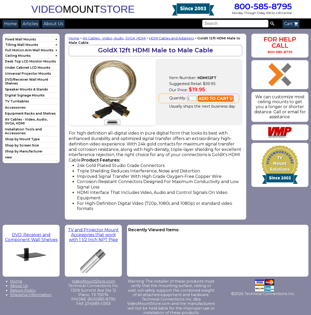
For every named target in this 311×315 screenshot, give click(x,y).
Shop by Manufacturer (24, 151)
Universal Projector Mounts (28, 73)
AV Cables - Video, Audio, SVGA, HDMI (114, 38)
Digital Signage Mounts (25, 95)
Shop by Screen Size (22, 145)
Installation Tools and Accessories (23, 131)
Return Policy (23, 290)
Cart (291, 23)
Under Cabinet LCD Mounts (27, 67)
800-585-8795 (262, 6)
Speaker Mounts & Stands (26, 89)
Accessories (15, 107)
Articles (30, 23)
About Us (53, 23)
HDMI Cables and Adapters (171, 38)
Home (10, 23)
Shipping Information (31, 294)
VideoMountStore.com (93, 281)
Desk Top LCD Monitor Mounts (30, 61)
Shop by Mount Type (22, 139)
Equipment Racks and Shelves (30, 113)
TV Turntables (17, 101)
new (8, 157)
